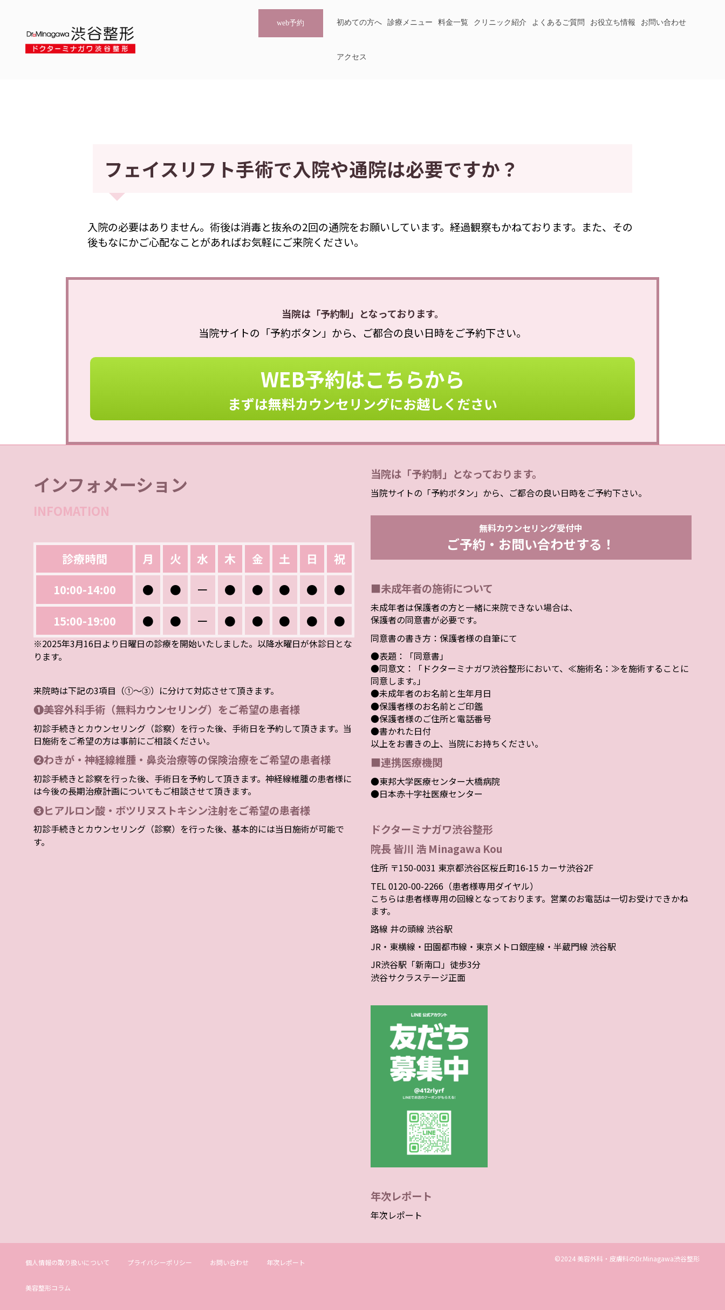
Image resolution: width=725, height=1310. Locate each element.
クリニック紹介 (500, 22)
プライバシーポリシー (159, 1262)
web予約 (290, 23)
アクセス (352, 57)
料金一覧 (453, 22)
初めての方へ (359, 22)
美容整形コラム (48, 1287)
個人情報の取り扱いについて (67, 1262)
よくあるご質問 (558, 22)
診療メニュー (410, 22)
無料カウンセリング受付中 (531, 537)
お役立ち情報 (612, 22)
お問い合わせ (663, 22)
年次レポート (396, 1214)
